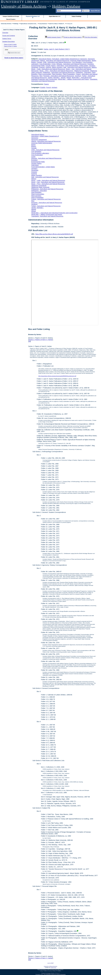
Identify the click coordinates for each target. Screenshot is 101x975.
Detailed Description (8, 41)
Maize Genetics (57, 67)
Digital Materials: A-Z (54, 16)
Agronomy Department (39, 139)
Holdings (16, 23)
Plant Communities (44, 74)
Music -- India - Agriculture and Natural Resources (48, 69)
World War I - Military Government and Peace (73, 79)
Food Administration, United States (76, 65)
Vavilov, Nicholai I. (54, 77)
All (29, 341)
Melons (94, 67)
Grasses (42, 67)
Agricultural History (45, 59)
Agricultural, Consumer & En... (28, 23)
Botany (33, 62)
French (48, 87)
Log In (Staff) (50, 963)
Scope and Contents (8, 35)
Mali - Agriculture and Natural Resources (77, 67)
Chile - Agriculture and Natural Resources (57, 62)
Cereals (39, 62)
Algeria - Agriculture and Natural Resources (54, 60)
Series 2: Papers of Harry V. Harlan (40, 339)
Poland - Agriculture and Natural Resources (46, 199)
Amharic (54, 87)
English (42, 87)
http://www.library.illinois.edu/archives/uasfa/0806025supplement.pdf (57, 376)
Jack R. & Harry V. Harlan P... (57, 23)
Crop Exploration (45, 64)
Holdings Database (66, 6)
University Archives (6, 23)
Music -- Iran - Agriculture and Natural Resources (47, 182)
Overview (5, 32)
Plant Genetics (57, 74)
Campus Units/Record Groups (11, 16)
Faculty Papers (51, 65)
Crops (54, 64)
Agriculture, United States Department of (65, 59)
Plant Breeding (36, 192)
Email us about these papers (13, 58)
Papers (46, 84)
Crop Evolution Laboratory (40, 153)
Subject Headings (76, 16)
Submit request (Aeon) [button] (53, 37)
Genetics (92, 65)
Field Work (60, 65)
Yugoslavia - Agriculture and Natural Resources (47, 216)
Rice (41, 76)
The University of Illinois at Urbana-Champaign (55, 974)
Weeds (63, 77)
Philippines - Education (83, 72)
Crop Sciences (43, 23)
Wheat (68, 77)
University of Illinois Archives (23, 6)
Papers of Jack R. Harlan (10, 44)
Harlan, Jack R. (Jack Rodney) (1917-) (57, 49)
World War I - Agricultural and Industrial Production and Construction (54, 213)
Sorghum (78, 76)
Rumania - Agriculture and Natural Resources (58, 76)
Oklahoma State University (40, 187)
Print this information (90, 37)
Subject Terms (6, 38)
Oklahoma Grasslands (81, 71)
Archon (49, 973)
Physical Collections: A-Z (33, 16)
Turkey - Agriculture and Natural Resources (45, 206)
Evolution (90, 64)
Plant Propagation (69, 74)
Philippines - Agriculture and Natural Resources (59, 72)
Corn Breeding (77, 62)
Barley (94, 60)
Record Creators (10, 19)
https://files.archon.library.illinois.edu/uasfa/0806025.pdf (54, 234)
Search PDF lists (95, 10)
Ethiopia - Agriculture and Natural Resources (72, 64)
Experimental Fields (38, 65)
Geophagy (34, 67)
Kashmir (48, 67)
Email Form (53, 967)
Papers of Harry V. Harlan (10, 46)
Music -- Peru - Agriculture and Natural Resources (56, 71)
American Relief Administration (80, 60)
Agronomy (83, 59)
